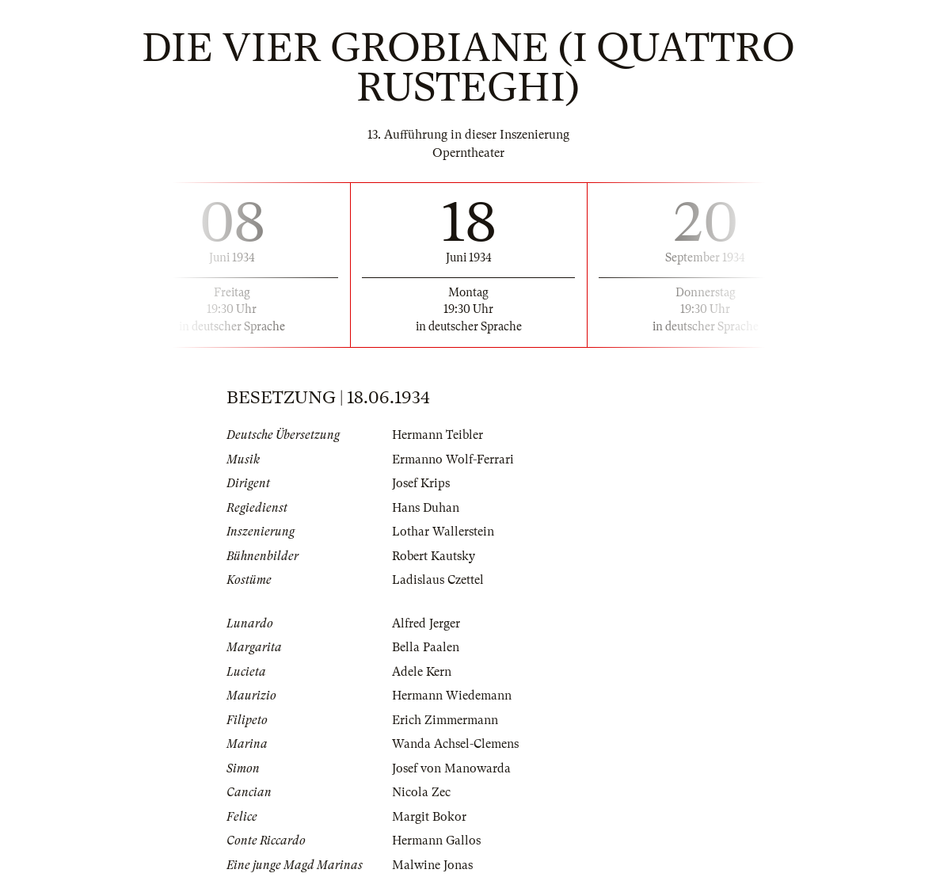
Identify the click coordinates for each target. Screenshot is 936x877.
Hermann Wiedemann (452, 695)
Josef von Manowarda (451, 768)
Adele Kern (421, 672)
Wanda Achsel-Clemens (455, 744)
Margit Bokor (429, 817)
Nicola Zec (421, 792)
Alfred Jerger (426, 623)
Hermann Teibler (437, 435)
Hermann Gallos (436, 840)
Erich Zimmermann (445, 720)
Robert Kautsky (433, 556)
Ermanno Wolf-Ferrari (453, 459)
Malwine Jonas (432, 865)
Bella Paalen (425, 647)
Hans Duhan (425, 508)
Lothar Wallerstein (443, 531)
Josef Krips (421, 483)
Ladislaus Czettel (438, 580)
